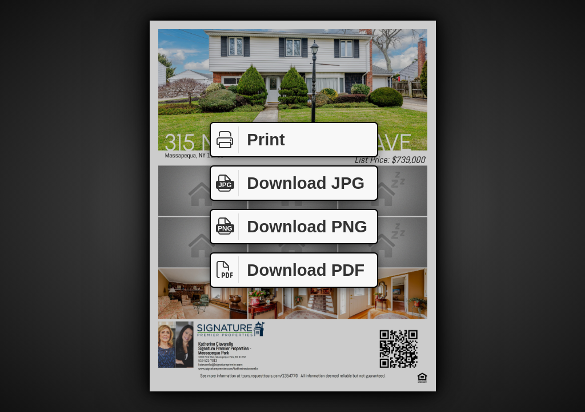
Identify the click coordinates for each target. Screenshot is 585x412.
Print (248, 139)
